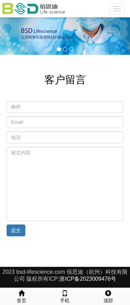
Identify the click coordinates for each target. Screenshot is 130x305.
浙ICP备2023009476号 (87, 279)
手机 (65, 295)
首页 (21, 295)
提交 (16, 230)
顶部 (108, 295)
